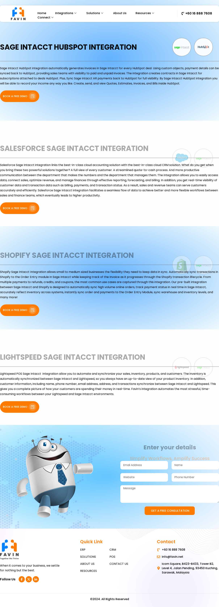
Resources (145, 13)
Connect (45, 17)
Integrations (66, 13)
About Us (120, 13)
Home (41, 13)
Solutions (95, 13)
